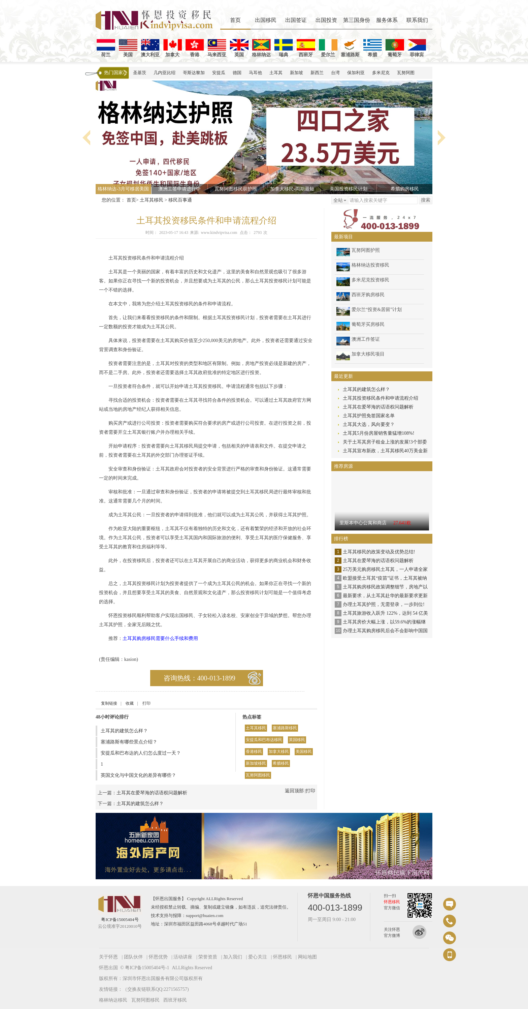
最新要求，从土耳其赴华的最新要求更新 (385, 595)
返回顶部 (294, 790)
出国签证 (296, 20)
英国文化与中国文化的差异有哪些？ (138, 775)
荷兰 (106, 48)
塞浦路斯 (350, 48)
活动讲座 (182, 956)
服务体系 (387, 20)
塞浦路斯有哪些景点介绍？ (129, 741)
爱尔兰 (328, 48)
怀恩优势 (158, 956)
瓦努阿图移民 (258, 775)
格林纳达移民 (113, 1000)
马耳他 (255, 72)
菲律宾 (417, 48)
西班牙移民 (175, 1000)
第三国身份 (356, 20)
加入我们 (232, 956)
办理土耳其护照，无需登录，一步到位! (384, 604)
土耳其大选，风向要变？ (369, 424)
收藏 (130, 703)
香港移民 (254, 751)
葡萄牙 (395, 48)
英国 (239, 48)
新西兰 (317, 72)
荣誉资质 (207, 956)
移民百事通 (180, 200)
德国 (237, 72)
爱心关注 (257, 956)
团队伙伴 (133, 956)
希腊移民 (281, 763)
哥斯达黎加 (194, 72)
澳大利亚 (150, 48)
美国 (128, 48)
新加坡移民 (256, 763)
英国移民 (297, 739)
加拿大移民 (279, 751)
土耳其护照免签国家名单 (369, 415)
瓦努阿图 (406, 72)
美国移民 (304, 751)
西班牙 (306, 48)
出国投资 (326, 20)
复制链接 (109, 703)
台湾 (335, 72)
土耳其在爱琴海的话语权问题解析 (152, 792)
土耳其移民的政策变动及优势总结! (379, 551)
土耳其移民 (151, 200)
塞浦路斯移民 (285, 728)
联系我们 (417, 20)
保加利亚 (356, 72)
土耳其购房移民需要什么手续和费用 (160, 638)
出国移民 (265, 20)
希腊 (372, 48)
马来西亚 (216, 48)
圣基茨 (139, 72)
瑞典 (283, 48)
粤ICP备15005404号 (119, 919)
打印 (146, 703)
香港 (195, 48)
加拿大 (172, 48)
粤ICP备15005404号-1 (147, 967)
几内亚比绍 (164, 72)
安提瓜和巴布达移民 (264, 739)
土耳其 (276, 72)
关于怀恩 (108, 956)
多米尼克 (381, 72)
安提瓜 (218, 72)
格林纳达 (261, 48)
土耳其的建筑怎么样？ (124, 730)
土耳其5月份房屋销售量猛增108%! (378, 433)
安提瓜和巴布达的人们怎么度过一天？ (141, 753)
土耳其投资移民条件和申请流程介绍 (380, 398)
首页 (235, 20)
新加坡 (296, 72)
